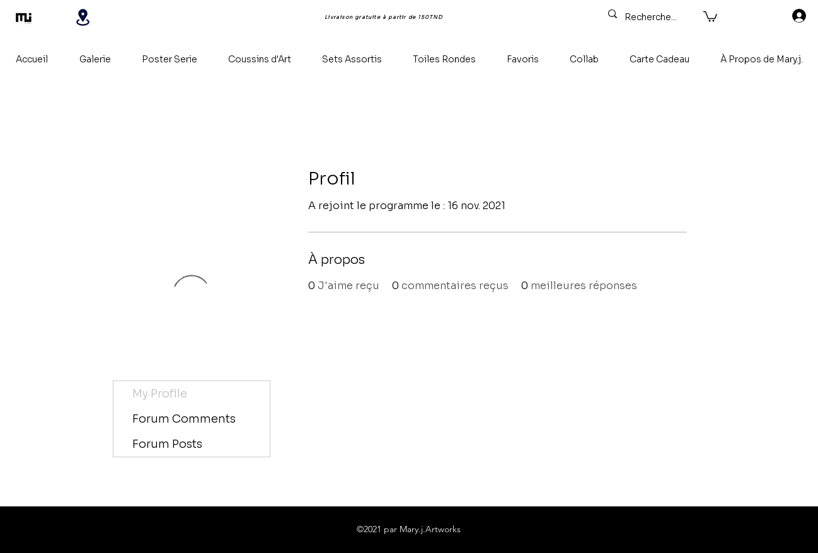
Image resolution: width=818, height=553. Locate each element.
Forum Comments (184, 419)
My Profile (159, 394)
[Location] (82, 17)
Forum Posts (167, 444)
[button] (710, 15)
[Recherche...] (652, 17)
